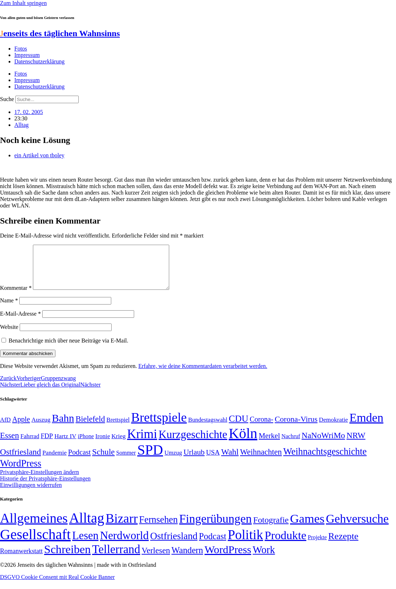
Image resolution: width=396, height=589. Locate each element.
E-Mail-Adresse (20, 322)
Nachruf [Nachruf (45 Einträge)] (291, 445)
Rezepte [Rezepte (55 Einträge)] (343, 545)
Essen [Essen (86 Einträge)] (9, 444)
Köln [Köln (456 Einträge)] (243, 442)
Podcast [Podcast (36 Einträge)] (212, 545)
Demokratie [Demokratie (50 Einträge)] (333, 428)
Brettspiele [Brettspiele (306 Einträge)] (159, 426)
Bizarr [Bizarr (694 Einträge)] (122, 527)
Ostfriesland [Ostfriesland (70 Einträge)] (173, 544)
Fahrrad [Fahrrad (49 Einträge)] (29, 444)
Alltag (21, 125)
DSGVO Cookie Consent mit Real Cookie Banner (57, 586)
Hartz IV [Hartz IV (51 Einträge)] (65, 444)
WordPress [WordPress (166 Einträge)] (228, 558)
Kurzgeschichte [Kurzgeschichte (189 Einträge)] (192, 443)
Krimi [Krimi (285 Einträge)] (142, 443)
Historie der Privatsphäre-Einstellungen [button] (45, 487)
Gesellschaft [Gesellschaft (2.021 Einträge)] (35, 543)
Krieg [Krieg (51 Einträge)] (119, 444)
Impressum (27, 55)
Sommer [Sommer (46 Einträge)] (126, 461)
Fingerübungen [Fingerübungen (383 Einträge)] (215, 527)
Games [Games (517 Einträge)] (307, 527)
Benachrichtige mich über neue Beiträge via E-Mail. (68, 349)
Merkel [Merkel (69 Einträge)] (269, 444)
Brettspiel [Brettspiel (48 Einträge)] (118, 428)
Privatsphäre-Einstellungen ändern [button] (39, 481)
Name (9, 309)
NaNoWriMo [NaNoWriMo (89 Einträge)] (323, 444)
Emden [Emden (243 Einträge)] (366, 426)
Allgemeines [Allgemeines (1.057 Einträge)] (34, 526)
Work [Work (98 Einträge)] (264, 558)
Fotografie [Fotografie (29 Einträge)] (271, 528)
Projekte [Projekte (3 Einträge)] (317, 546)
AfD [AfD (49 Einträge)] (5, 428)
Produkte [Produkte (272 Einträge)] (286, 543)
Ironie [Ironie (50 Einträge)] (102, 444)
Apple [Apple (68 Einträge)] (21, 428)
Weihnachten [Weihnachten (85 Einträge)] (261, 460)
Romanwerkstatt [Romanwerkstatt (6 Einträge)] (21, 559)
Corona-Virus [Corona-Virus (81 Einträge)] (296, 427)
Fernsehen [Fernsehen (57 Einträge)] (158, 528)
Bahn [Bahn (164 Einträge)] (63, 426)
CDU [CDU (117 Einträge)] (239, 427)
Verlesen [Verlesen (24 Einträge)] (156, 559)
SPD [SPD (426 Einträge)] (150, 458)
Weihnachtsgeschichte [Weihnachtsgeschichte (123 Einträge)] (325, 460)
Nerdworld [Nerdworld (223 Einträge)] (124, 544)
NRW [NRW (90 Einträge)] (356, 444)
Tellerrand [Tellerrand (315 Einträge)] (116, 557)
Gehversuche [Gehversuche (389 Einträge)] (357, 527)
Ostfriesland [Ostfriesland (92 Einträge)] (20, 460)
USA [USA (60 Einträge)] (213, 461)
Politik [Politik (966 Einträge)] (245, 543)
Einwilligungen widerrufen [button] (31, 493)
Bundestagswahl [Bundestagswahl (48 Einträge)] (207, 428)
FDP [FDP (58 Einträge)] (47, 444)
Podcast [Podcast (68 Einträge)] (79, 461)
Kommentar (15, 296)
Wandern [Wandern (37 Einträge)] (187, 559)
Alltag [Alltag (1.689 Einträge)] (86, 526)
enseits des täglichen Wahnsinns (60, 33)
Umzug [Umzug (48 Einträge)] (173, 461)
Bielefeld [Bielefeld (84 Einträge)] (90, 427)
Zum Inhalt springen (23, 3)
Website (9, 335)
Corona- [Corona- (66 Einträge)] (261, 428)
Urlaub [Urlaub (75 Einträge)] (194, 460)
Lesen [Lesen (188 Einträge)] (85, 544)
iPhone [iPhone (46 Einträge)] (86, 445)
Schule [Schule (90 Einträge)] (103, 460)
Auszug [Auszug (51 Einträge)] (40, 428)
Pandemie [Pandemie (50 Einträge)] (55, 461)
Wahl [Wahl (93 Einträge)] (230, 460)
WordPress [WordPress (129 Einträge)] (20, 471)
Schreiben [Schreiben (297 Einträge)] (67, 557)
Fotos (20, 49)
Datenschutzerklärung (39, 61)
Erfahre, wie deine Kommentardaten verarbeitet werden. (202, 375)
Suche (7, 99)
